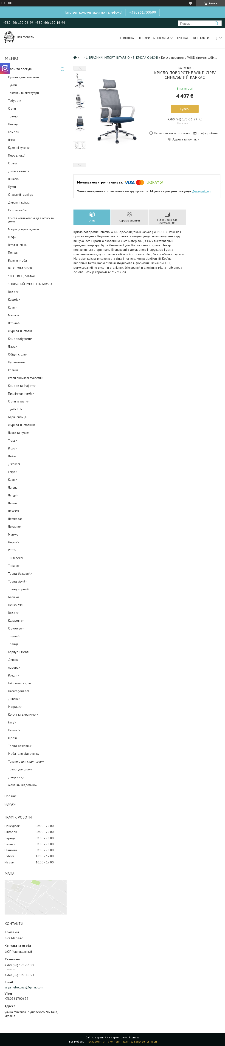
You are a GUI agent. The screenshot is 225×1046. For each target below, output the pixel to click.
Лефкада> (15, 519)
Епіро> (12, 472)
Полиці (13, 124)
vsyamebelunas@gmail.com (24, 987)
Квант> (12, 307)
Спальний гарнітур (20, 194)
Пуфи (12, 187)
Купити (184, 109)
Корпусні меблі (18, 652)
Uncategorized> (19, 691)
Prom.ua (134, 1037)
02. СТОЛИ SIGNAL (21, 268)
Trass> (12, 440)
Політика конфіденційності (139, 1041)
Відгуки (10, 804)
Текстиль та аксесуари (23, 93)
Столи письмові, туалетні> (25, 378)
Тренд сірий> (17, 581)
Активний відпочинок (22, 785)
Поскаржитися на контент (103, 1041)
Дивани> (14, 699)
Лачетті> (14, 511)
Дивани (13, 660)
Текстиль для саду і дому (26, 761)
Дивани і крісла (19, 202)
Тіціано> (14, 566)
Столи (12, 108)
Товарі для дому (20, 769)
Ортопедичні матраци (23, 77)
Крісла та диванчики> (23, 714)
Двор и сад (16, 777)
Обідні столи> (17, 354)
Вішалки (13, 179)
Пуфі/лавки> (16, 362)
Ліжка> (12, 346)
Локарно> (15, 526)
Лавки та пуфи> (19, 433)
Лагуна (12, 487)
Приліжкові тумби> (21, 393)
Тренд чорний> (19, 589)
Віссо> (12, 448)
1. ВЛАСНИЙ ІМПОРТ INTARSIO (30, 284)
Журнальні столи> (20, 331)
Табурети (14, 101)
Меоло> (13, 315)
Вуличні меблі (18, 260)
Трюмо (13, 116)
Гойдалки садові (19, 683)
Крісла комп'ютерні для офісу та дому (31, 219)
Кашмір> (14, 299)
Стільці (12, 163)
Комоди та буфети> (22, 386)
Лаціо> (12, 503)
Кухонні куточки (19, 148)
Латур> (13, 495)
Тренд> (13, 644)
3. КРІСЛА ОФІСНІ (145, 57)
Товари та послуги (153, 38)
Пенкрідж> (15, 605)
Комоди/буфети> (20, 339)
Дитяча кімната (18, 171)
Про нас (182, 38)
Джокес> (14, 464)
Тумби (12, 85)
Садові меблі (17, 210)
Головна (127, 38)
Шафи (12, 237)
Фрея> (12, 738)
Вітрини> (14, 323)
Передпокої (16, 155)
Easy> (12, 722)
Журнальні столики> (22, 425)
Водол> (13, 292)
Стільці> (13, 370)
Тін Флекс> (15, 558)
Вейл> (12, 456)
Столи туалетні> (19, 401)
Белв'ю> (14, 597)
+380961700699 (142, 12)
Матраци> (15, 707)
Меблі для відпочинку (23, 754)
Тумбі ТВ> (15, 409)
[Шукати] (216, 23)
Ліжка (12, 140)
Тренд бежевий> (20, 573)
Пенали (13, 253)
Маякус (13, 534)
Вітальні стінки (17, 245)
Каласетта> (16, 620)
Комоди (13, 132)
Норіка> (13, 542)
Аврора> (14, 667)
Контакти (201, 38)
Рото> (12, 550)
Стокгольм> (16, 628)
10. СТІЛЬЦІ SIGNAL (22, 276)
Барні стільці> (17, 417)
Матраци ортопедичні (23, 229)
